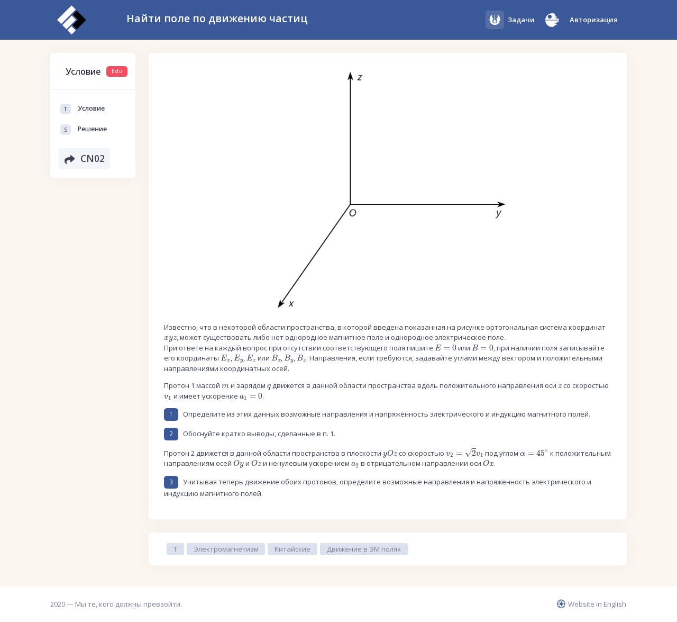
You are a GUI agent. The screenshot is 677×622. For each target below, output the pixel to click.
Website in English (591, 604)
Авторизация (594, 19)
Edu (117, 71)
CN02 (85, 159)
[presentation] (170, 339)
